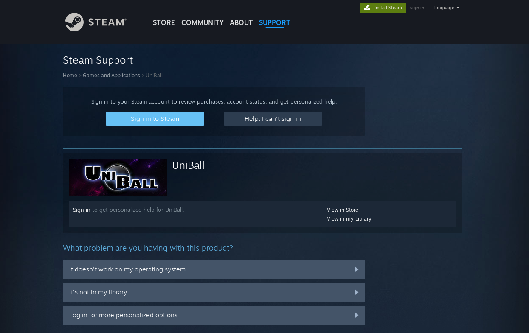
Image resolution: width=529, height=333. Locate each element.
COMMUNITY (202, 22)
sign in (417, 8)
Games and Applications (111, 75)
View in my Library (349, 218)
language (444, 8)
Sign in (81, 209)
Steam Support (98, 59)
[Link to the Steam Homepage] (102, 29)
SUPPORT (274, 22)
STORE (164, 22)
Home (70, 75)
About (241, 22)
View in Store (342, 210)
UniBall (188, 165)
